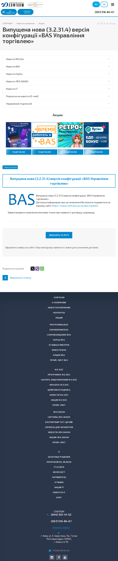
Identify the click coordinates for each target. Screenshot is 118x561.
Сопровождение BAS (59, 334)
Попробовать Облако (59, 462)
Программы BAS (59, 324)
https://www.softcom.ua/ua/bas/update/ (75, 205)
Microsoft (59, 472)
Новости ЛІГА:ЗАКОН (17, 81)
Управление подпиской (19, 103)
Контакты (59, 312)
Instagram (52, 557)
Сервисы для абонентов (59, 427)
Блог (59, 497)
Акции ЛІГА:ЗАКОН (59, 437)
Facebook (59, 557)
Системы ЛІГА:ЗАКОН (59, 417)
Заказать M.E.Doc (59, 384)
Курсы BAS (59, 340)
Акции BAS (59, 355)
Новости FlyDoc (14, 73)
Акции (59, 317)
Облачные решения (59, 457)
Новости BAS (13, 66)
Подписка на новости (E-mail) (22, 96)
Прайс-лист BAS (59, 360)
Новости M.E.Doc (15, 59)
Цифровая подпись (59, 390)
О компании (59, 302)
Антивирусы (59, 477)
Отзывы (58, 482)
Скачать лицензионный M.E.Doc (59, 379)
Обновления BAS (58, 329)
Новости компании (59, 307)
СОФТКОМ (59, 297)
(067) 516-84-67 (104, 12)
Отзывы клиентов (59, 345)
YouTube (65, 557)
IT (59, 452)
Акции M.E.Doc (59, 400)
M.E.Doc (59, 369)
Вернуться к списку (17, 277)
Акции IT (59, 487)
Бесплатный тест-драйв (59, 422)
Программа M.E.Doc (59, 374)
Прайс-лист (59, 405)
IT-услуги (59, 467)
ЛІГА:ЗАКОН (59, 412)
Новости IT (12, 88)
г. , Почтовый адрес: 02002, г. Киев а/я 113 (59, 538)
